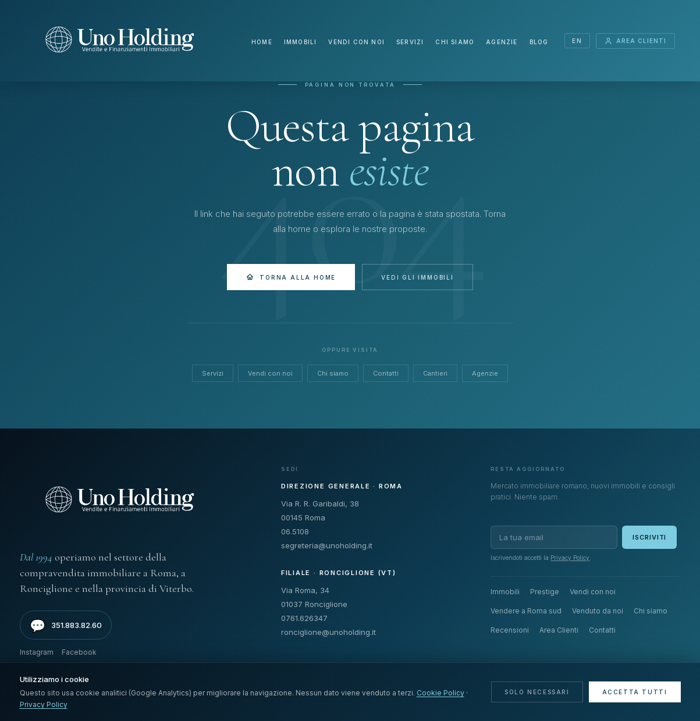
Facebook (79, 652)
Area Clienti (635, 41)
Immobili (300, 41)
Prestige (544, 591)
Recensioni (510, 630)
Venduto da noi (597, 610)
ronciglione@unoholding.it (328, 632)
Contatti (386, 373)
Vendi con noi (356, 41)
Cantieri (435, 373)
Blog (538, 41)
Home (261, 41)
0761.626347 (304, 618)
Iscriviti (649, 537)
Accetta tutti (634, 691)
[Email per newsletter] (554, 537)
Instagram (37, 652)
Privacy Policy (569, 557)
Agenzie (501, 41)
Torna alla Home (291, 277)
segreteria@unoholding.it (326, 545)
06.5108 (295, 531)
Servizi (410, 41)
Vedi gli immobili (417, 277)
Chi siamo (454, 41)
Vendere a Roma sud (526, 610)
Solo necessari (536, 691)
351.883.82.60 (66, 625)
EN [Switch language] (577, 40)
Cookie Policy (440, 692)
